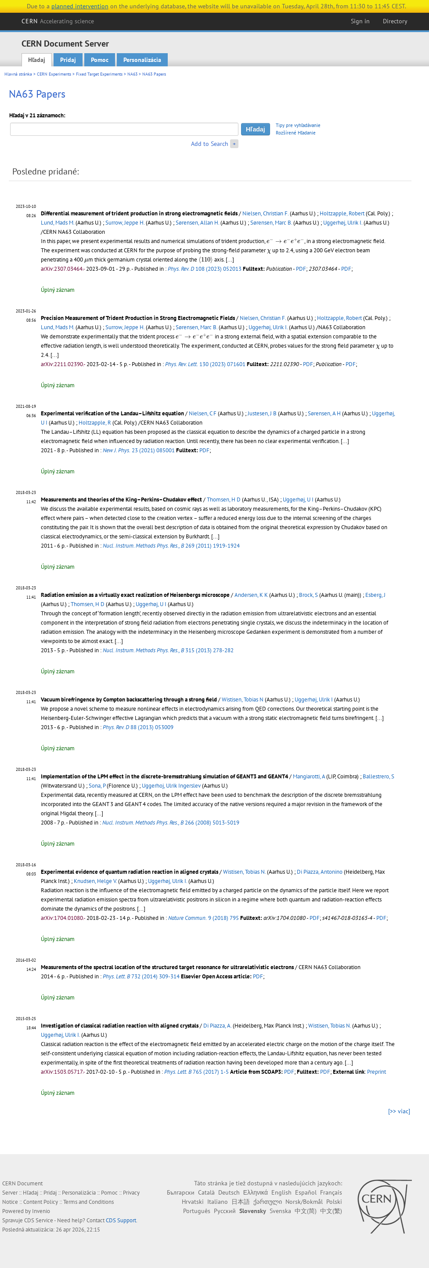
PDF (301, 268)
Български (181, 1192)
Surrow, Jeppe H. (124, 222)
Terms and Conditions (88, 1202)
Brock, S (308, 595)
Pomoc (99, 60)
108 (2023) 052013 (205, 268)
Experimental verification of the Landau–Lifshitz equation (112, 413)
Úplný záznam (58, 290)
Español (306, 1192)
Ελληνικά (255, 1192)
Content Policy (40, 1202)
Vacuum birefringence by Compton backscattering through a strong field (129, 699)
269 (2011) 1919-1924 (171, 545)
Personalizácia (142, 60)
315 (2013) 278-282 (168, 650)
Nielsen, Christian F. (265, 213)
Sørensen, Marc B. (271, 222)
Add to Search (209, 144)
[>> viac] (399, 1111)
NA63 (132, 74)
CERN (58, 21)
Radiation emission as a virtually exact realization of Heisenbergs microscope (135, 595)
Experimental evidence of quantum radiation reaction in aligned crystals (129, 872)
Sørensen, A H (324, 413)
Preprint (376, 1071)
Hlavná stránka (18, 74)
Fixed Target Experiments (99, 74)
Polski (334, 1202)
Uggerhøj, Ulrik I (314, 699)
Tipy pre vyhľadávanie (298, 125)
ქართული (267, 1202)
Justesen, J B (262, 413)
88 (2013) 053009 (138, 727)
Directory (395, 21)
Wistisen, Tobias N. (244, 872)
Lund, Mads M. (57, 222)
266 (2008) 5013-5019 (170, 822)
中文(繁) (331, 1211)
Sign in (360, 21)
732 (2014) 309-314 (141, 976)
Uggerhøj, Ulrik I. (342, 222)
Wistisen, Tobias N (242, 699)
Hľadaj (36, 60)
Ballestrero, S (378, 776)
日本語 (240, 1202)
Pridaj (68, 60)
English (281, 1192)
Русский (225, 1211)
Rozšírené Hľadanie (296, 133)
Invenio (41, 1211)
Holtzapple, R (95, 422)
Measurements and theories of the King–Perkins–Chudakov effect (121, 499)
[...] (230, 259)
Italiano (217, 1202)
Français (331, 1192)
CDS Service (38, 1220)
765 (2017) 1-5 (196, 1071)
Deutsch (229, 1192)
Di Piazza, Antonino (319, 872)
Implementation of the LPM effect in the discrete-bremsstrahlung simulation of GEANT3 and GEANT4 (164, 776)
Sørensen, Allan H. (197, 222)
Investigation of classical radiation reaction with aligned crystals (119, 1025)
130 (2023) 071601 (205, 364)
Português (196, 1211)
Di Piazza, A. (217, 1025)
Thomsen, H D (224, 499)
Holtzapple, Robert (342, 213)
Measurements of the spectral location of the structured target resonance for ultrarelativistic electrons (167, 967)
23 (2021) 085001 (139, 450)
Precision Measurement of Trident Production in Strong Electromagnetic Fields (138, 318)
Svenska (280, 1211)
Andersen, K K (251, 595)
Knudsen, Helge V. (95, 881)
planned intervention (79, 6)
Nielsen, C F (202, 413)
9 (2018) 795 (203, 918)
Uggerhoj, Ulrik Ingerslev (171, 785)
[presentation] (285, 241)
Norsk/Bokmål (304, 1202)
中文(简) (306, 1211)
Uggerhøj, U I (298, 499)
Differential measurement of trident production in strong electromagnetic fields (139, 213)
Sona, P (97, 785)
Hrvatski (193, 1202)
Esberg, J (375, 595)
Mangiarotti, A (309, 776)
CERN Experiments (54, 74)
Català (206, 1192)
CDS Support (121, 1220)
